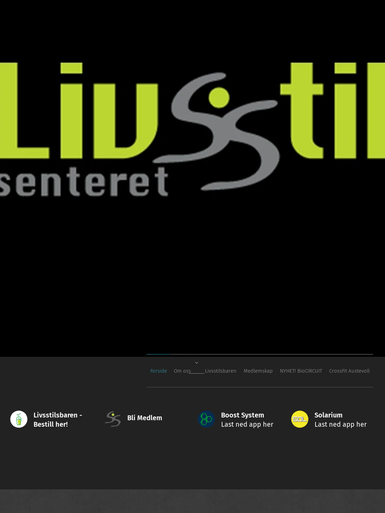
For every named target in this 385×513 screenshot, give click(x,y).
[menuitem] (300, 371)
